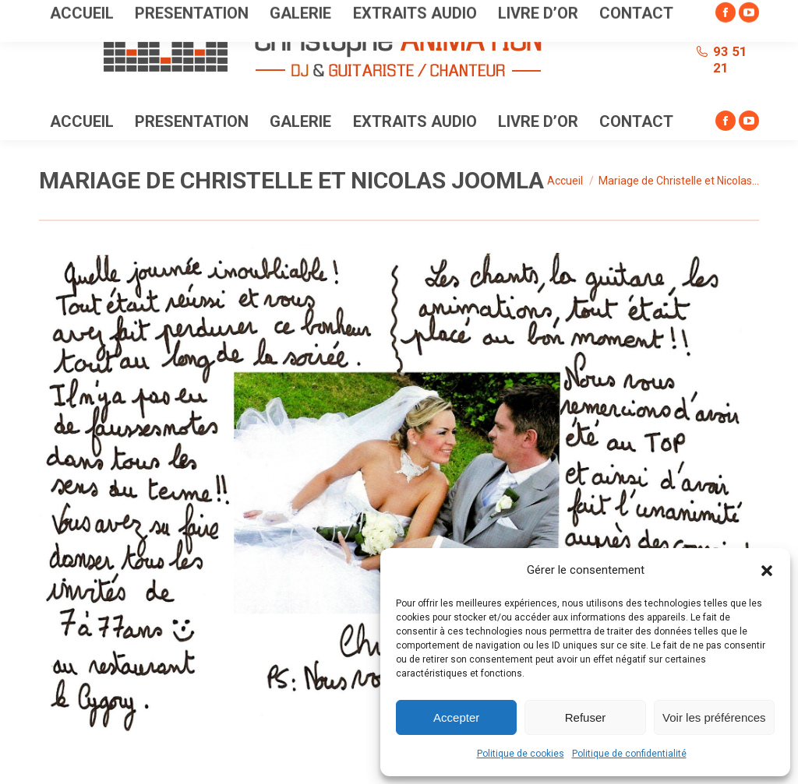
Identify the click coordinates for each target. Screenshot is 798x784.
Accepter (456, 717)
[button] (767, 570)
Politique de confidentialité (629, 753)
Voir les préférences (714, 717)
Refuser (585, 717)
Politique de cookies (520, 753)
